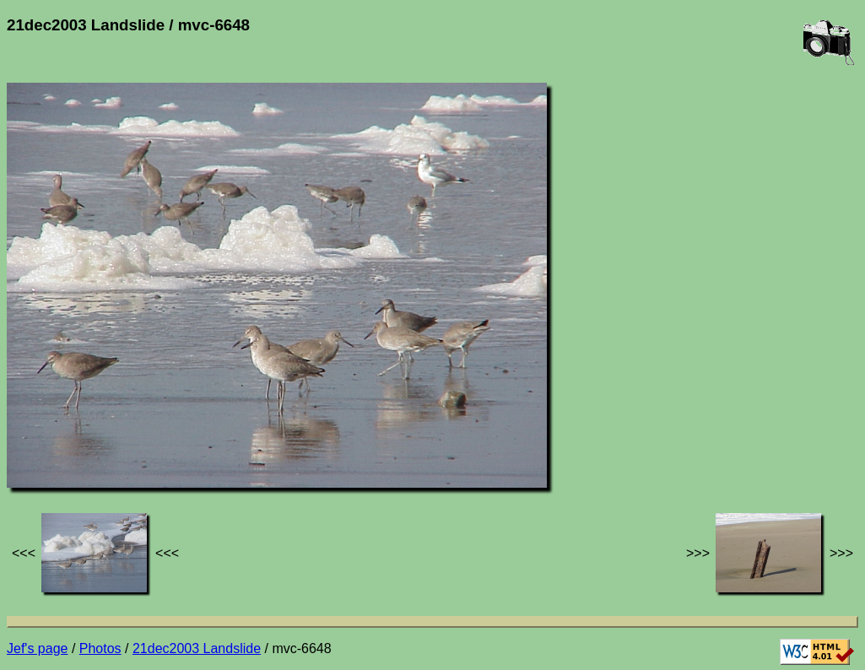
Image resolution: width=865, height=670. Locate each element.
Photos (100, 648)
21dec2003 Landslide (196, 648)
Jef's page (37, 648)
